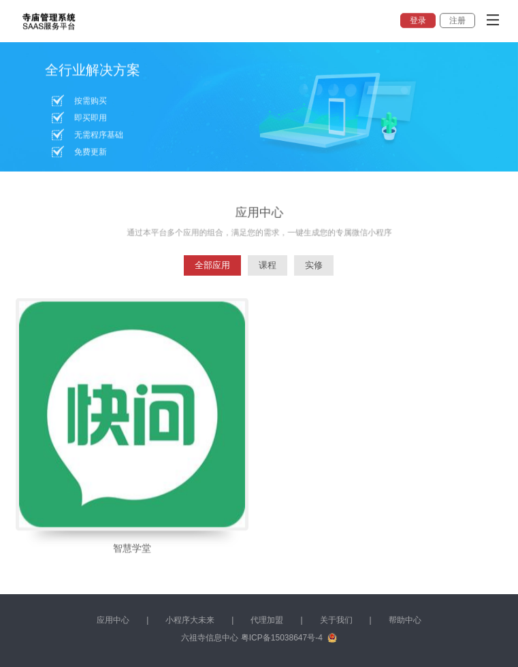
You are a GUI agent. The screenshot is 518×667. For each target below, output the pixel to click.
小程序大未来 (189, 620)
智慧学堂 (132, 552)
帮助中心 (405, 620)
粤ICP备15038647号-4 (282, 637)
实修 (314, 265)
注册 (457, 20)
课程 (267, 265)
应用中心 (113, 620)
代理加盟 (266, 620)
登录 (418, 20)
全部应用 (212, 265)
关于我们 (336, 620)
